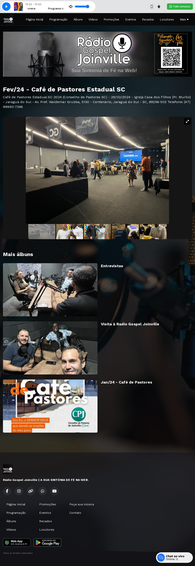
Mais (184, 19)
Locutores (167, 19)
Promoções (111, 19)
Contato (75, 512)
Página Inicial (34, 19)
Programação (58, 19)
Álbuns (78, 19)
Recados (148, 19)
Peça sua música (81, 504)
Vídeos (93, 19)
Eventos (130, 19)
